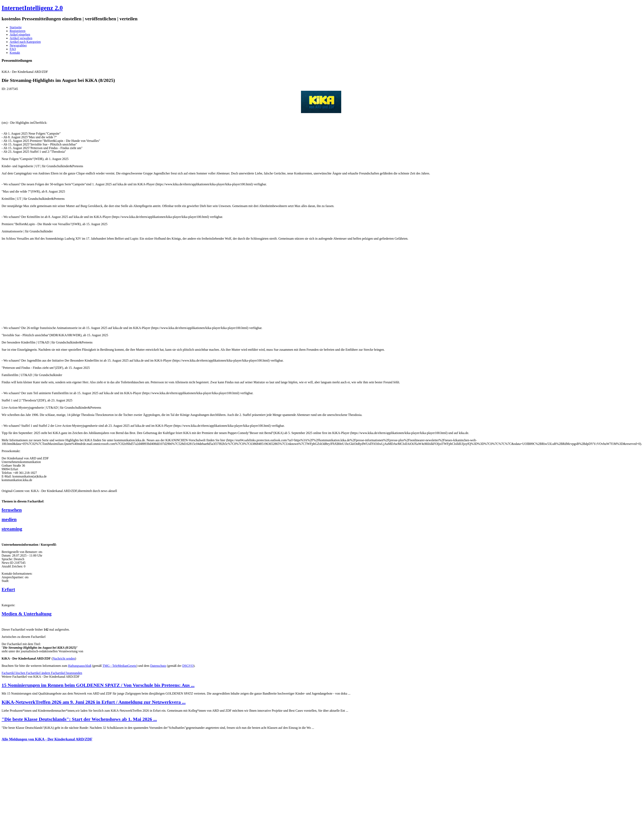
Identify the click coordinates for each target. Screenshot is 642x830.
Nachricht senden (64, 658)
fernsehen (12, 509)
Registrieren (17, 31)
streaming (12, 528)
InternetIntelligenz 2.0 (32, 7)
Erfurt (8, 589)
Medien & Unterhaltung (27, 613)
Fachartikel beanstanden (66, 673)
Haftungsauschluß (79, 665)
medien (9, 519)
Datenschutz (158, 665)
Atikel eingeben (20, 34)
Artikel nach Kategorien (25, 41)
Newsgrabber (18, 45)
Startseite (16, 27)
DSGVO (187, 665)
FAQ (13, 49)
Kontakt (15, 52)
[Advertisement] (62, 281)
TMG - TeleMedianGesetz (119, 665)
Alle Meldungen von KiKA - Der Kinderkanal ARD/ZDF (47, 739)
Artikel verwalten (21, 38)
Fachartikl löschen (14, 673)
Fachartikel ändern (38, 673)
